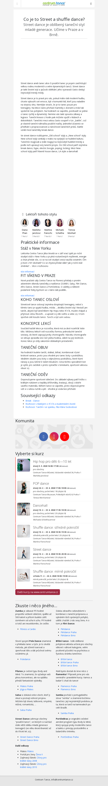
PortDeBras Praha (70, 737)
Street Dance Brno (29, 740)
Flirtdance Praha (68, 632)
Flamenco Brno (68, 689)
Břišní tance (66, 659)
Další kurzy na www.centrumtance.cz (37, 592)
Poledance (25, 659)
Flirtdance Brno (68, 635)
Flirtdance (65, 629)
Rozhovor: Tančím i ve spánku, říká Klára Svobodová (51, 407)
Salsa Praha (26, 710)
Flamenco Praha (69, 686)
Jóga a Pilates (26, 689)
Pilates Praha (26, 686)
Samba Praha (67, 713)
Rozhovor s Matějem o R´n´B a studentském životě (50, 403)
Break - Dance (33, 400)
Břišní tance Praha (70, 662)
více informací (27, 271)
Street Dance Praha (29, 737)
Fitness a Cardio (28, 629)
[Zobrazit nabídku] (17, 3)
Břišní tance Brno (69, 665)
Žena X (39, 754)
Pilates (30, 751)
